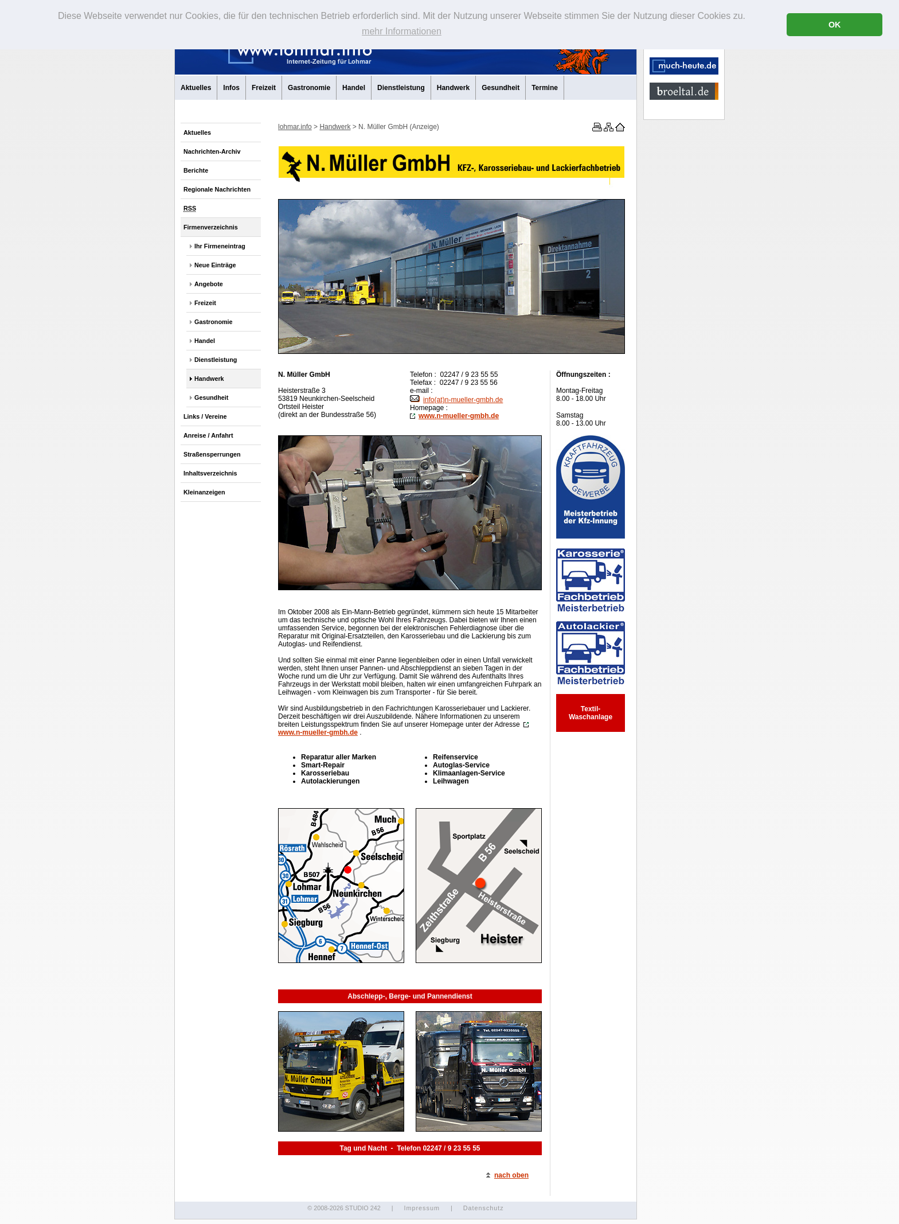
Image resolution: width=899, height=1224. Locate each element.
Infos (231, 88)
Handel (353, 88)
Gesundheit (500, 88)
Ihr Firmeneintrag (219, 246)
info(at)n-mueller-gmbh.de (456, 400)
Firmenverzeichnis (210, 227)
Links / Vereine (205, 416)
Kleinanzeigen (204, 492)
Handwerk (453, 88)
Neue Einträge (215, 265)
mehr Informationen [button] (401, 31)
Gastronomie (309, 88)
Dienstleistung (401, 88)
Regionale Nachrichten (217, 189)
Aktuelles (196, 88)
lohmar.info (295, 127)
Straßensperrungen (212, 454)
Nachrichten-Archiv (212, 151)
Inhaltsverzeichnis (210, 473)
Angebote (208, 283)
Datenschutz (483, 1207)
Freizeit (264, 88)
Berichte (195, 170)
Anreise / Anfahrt (208, 435)
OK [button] (834, 24)
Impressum (421, 1207)
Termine (544, 88)
